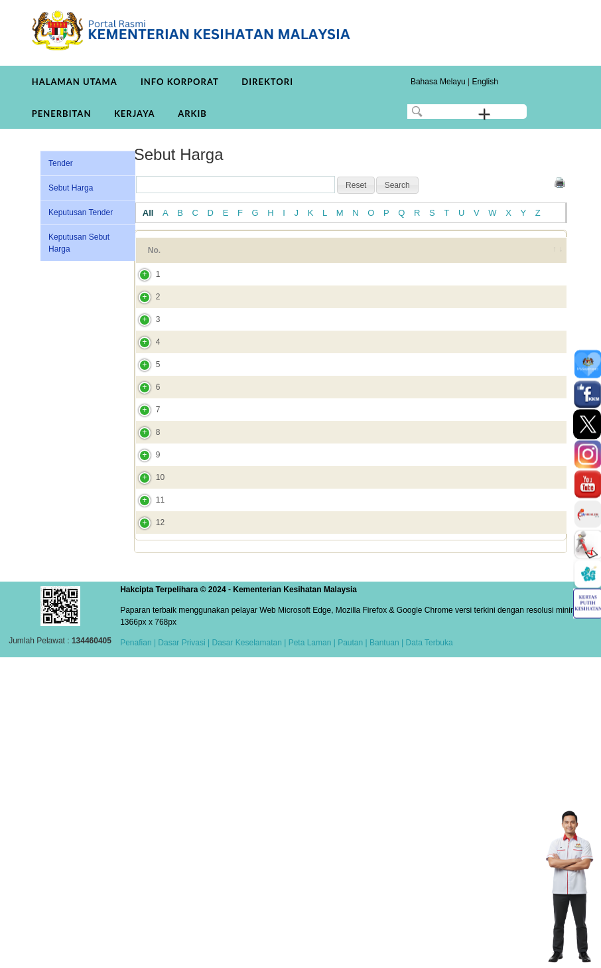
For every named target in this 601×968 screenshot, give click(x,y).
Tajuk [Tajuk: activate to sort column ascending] (204, 256)
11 (147, 774)
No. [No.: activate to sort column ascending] (154, 256)
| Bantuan (381, 953)
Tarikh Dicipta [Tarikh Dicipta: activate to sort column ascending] (493, 256)
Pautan (350, 953)
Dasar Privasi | (183, 953)
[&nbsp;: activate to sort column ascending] (549, 256)
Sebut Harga (70, 188)
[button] (356, 185)
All (148, 213)
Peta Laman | (312, 953)
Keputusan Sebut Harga (78, 243)
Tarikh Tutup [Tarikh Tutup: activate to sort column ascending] (430, 256)
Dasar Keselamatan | (248, 953)
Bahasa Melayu (438, 81)
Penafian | (138, 953)
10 (147, 728)
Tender (60, 163)
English (485, 81)
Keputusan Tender (80, 212)
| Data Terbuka (426, 953)
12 (147, 821)
